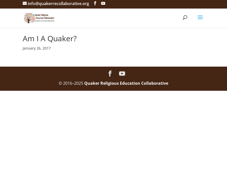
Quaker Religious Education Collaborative (126, 83)
